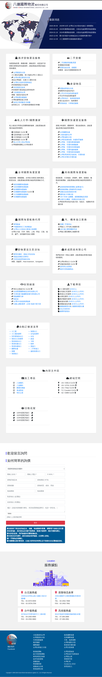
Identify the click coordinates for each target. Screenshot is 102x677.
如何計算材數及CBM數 (22, 102)
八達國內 (20, 383)
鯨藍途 (16, 299)
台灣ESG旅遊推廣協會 (22, 301)
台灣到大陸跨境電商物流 (23, 82)
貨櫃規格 (36, 661)
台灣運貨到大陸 (19, 72)
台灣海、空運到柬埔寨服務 (70, 142)
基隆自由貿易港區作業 (68, 192)
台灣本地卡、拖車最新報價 (70, 98)
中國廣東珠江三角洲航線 (23, 227)
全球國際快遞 (65, 132)
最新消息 (54, 19)
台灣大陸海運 (69, 647)
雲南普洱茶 (68, 659)
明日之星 (20, 393)
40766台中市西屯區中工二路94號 (33, 614)
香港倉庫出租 (38, 669)
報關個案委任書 (65, 306)
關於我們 (11, 647)
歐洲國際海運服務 (20, 189)
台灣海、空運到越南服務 (69, 150)
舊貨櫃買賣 (37, 664)
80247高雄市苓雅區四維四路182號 (67, 614)
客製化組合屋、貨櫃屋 (68, 68)
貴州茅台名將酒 (66, 267)
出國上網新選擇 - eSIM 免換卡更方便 (27, 304)
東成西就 (20, 390)
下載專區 (75, 284)
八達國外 (20, 385)
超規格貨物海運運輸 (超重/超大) (71, 187)
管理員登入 (68, 666)
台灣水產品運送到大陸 (22, 77)
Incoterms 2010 (69, 664)
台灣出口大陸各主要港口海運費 (25, 229)
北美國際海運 (69, 637)
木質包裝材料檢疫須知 (22, 259)
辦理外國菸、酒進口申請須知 (24, 254)
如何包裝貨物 (38, 659)
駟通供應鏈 (21, 388)
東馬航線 (17, 224)
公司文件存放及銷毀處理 (69, 93)
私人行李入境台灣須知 (22, 142)
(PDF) (82, 291)
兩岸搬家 (36, 642)
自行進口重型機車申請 (68, 229)
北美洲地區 (20, 135)
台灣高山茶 (68, 656)
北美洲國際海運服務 (21, 187)
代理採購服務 (38, 640)
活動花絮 (30, 408)
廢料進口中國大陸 (66, 194)
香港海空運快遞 (70, 645)
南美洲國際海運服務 (21, 184)
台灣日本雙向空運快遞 (68, 157)
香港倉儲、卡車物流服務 (69, 103)
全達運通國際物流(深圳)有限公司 (26, 291)
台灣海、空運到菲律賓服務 (70, 147)
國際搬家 (36, 645)
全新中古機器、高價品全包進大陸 (72, 199)
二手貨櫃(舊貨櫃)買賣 (68, 63)
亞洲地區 (19, 132)
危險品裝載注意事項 (21, 257)
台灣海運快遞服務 (20, 97)
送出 (35, 523)
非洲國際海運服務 (20, 197)
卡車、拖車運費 (70, 640)
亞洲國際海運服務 (20, 192)
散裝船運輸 (37, 651)
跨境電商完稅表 (19, 87)
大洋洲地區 (20, 137)
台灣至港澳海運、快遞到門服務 (71, 140)
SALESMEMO (65, 309)
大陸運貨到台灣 (19, 92)
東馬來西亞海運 (39, 656)
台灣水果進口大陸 (39, 647)
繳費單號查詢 (65, 311)
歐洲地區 (19, 140)
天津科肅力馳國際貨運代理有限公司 (27, 294)
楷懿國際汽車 (18, 296)
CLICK (30, 192)
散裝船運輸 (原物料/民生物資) (71, 189)
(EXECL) (73, 289)
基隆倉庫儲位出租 (66, 88)
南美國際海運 (69, 635)
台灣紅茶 (67, 661)
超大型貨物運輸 (39, 654)
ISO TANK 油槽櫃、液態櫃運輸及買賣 (74, 197)
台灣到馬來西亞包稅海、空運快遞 (72, 155)
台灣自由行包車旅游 (71, 654)
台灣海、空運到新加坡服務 (70, 152)
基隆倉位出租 (38, 666)
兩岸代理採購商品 (66, 269)
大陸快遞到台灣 (66, 135)
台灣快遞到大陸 (66, 137)
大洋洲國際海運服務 (21, 194)
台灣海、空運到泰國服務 (69, 145)
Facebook (11, 649)
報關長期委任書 (78, 306)
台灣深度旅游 (69, 651)
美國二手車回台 (66, 224)
